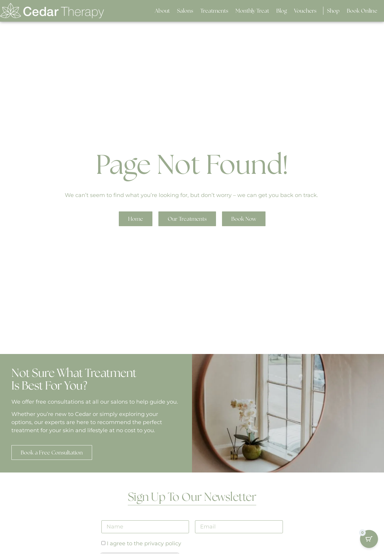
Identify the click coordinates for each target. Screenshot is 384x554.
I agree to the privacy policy (144, 543)
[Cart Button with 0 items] (369, 539)
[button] (185, 11)
